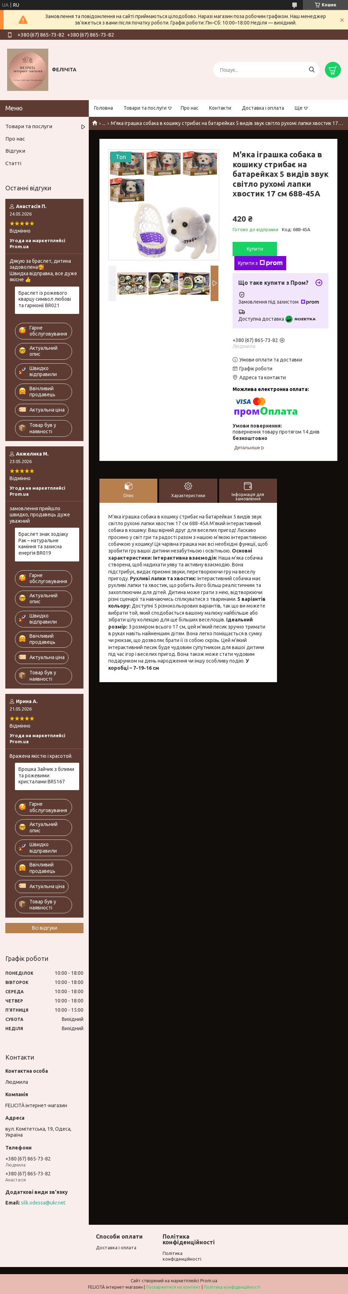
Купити (255, 249)
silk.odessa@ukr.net (43, 1203)
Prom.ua (208, 1280)
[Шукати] (312, 70)
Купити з (260, 263)
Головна (103, 108)
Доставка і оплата (263, 108)
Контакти (220, 108)
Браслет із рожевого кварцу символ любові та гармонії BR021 (44, 299)
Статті (13, 163)
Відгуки (15, 151)
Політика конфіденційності (232, 1287)
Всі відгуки (44, 928)
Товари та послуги (145, 108)
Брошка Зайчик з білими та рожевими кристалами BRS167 (46, 775)
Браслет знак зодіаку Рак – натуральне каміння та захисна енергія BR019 (43, 543)
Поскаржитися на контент (173, 1287)
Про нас (190, 108)
